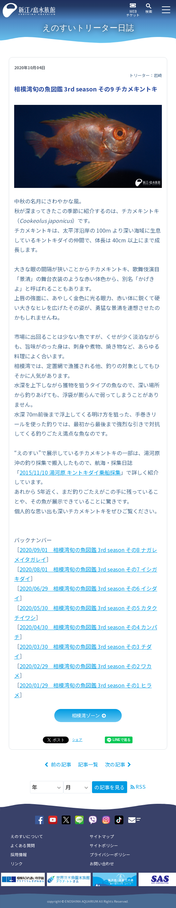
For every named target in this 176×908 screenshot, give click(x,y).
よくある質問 (22, 845)
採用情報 (18, 854)
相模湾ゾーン (86, 715)
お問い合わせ (102, 863)
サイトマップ (102, 836)
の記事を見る (109, 787)
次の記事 (115, 764)
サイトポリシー (104, 845)
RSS (141, 786)
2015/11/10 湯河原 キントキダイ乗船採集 (70, 472)
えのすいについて (26, 836)
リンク (16, 863)
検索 (148, 11)
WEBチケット (133, 13)
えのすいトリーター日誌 (88, 27)
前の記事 (61, 764)
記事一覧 (88, 764)
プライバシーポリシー (110, 854)
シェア (77, 739)
